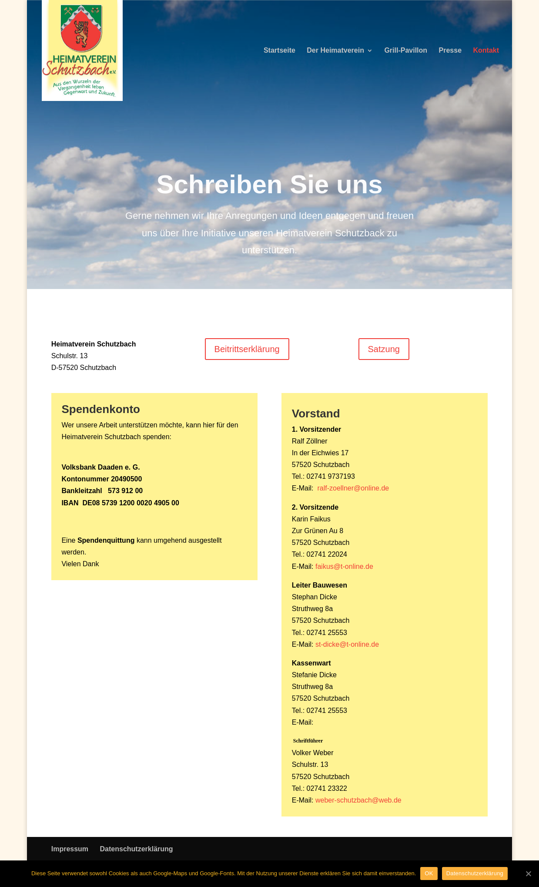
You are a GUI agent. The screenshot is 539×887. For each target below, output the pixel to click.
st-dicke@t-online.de (347, 644)
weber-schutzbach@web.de (358, 800)
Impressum (69, 849)
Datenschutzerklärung (136, 849)
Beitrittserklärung (247, 349)
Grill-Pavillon (405, 50)
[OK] (528, 873)
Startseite (279, 50)
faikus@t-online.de (344, 566)
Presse (450, 50)
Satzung (384, 349)
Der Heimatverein (335, 50)
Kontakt (486, 50)
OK (429, 873)
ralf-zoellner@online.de (353, 488)
